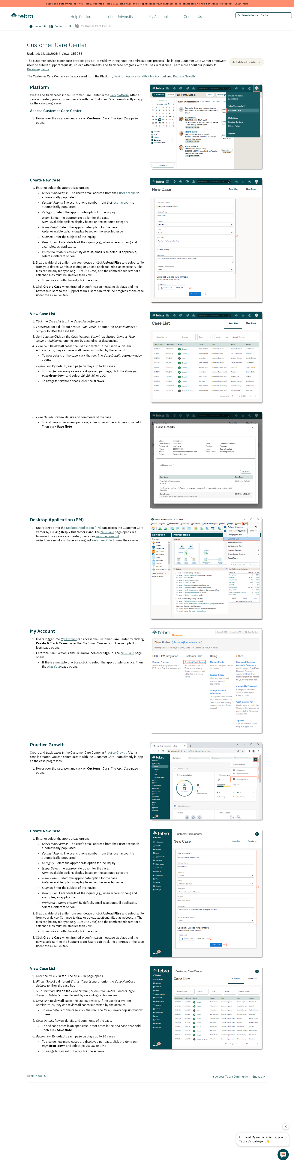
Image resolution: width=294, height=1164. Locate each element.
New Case (127, 653)
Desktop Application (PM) (131, 76)
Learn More (241, 3)
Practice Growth (184, 76)
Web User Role (102, 540)
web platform (119, 95)
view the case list (107, 536)
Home (35, 26)
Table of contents (248, 62)
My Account (158, 16)
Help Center (80, 16)
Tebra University (119, 16)
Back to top (35, 1075)
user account (128, 193)
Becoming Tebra (38, 69)
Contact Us (193, 16)
